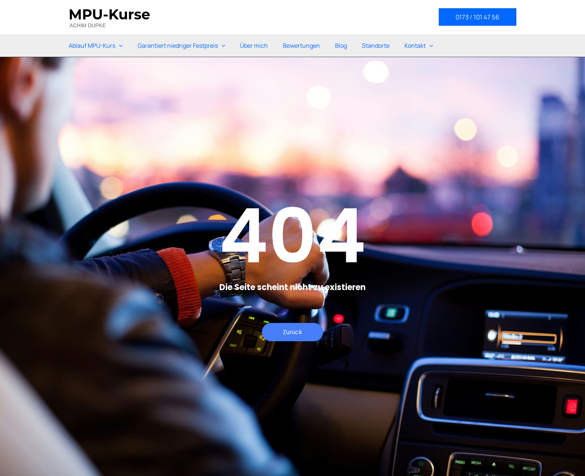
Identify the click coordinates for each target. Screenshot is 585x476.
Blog (341, 45)
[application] (119, 45)
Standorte (376, 45)
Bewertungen (301, 45)
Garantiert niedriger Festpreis (181, 45)
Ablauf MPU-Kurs (96, 45)
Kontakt (418, 45)
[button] (477, 17)
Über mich (254, 45)
